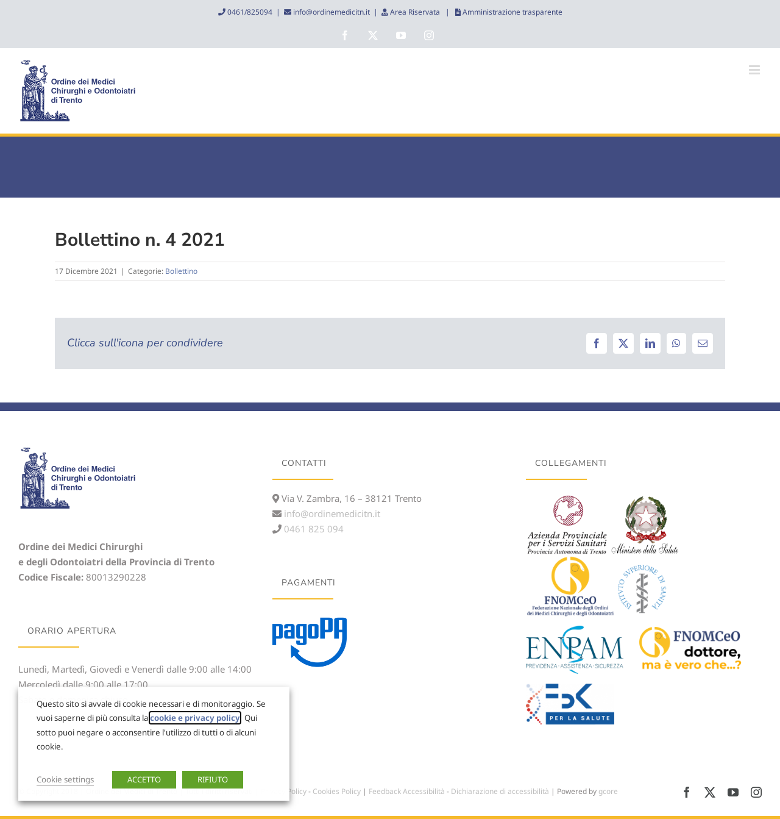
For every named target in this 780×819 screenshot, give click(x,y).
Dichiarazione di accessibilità (500, 791)
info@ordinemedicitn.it (330, 12)
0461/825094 (248, 12)
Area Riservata (415, 12)
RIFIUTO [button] (212, 779)
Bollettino (181, 271)
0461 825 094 (313, 529)
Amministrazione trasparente (511, 12)
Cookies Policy (337, 791)
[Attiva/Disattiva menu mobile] (755, 69)
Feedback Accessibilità (407, 791)
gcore (608, 791)
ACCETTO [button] (144, 779)
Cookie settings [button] (65, 779)
